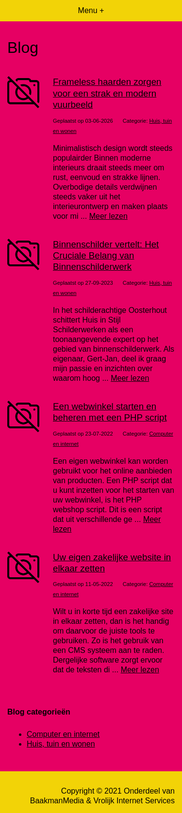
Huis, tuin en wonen (61, 744)
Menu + (91, 10)
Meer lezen (108, 216)
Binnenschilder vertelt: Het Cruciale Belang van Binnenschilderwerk (106, 255)
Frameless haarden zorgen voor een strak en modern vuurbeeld (107, 93)
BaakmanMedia (57, 801)
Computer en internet (63, 734)
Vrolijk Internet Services (134, 801)
